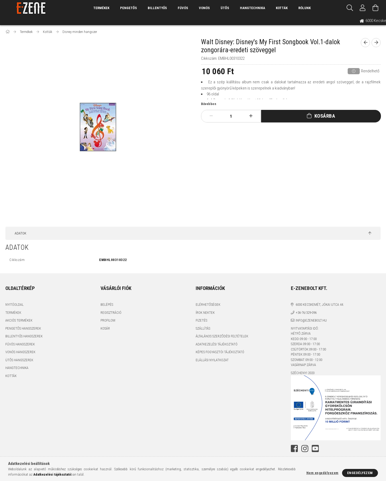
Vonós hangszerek (20, 352)
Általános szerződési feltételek (222, 336)
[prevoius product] (365, 42)
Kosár (105, 328)
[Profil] (362, 8)
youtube (315, 449)
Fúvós (183, 8)
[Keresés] (349, 8)
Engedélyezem (360, 473)
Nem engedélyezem (322, 473)
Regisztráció (111, 313)
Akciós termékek (18, 320)
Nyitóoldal (14, 305)
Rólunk (304, 8)
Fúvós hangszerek (20, 344)
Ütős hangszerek (19, 360)
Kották (282, 8)
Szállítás (203, 328)
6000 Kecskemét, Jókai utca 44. (320, 305)
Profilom (108, 320)
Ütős (225, 8)
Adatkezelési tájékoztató (216, 344)
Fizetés (201, 320)
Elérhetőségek (208, 305)
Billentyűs (157, 8)
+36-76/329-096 (306, 313)
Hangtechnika (252, 8)
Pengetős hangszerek (23, 328)
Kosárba (324, 116)
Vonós (204, 8)
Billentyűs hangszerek (24, 336)
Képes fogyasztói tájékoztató (220, 352)
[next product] (376, 42)
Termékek (13, 313)
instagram (304, 449)
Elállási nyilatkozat (212, 360)
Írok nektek (205, 313)
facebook (294, 449)
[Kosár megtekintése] (375, 8)
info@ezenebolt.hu (311, 320)
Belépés (107, 305)
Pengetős (128, 8)
